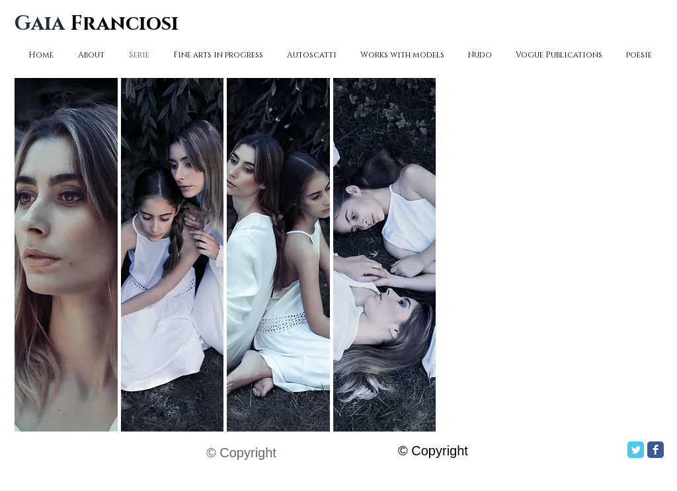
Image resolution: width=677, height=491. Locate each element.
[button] (66, 255)
